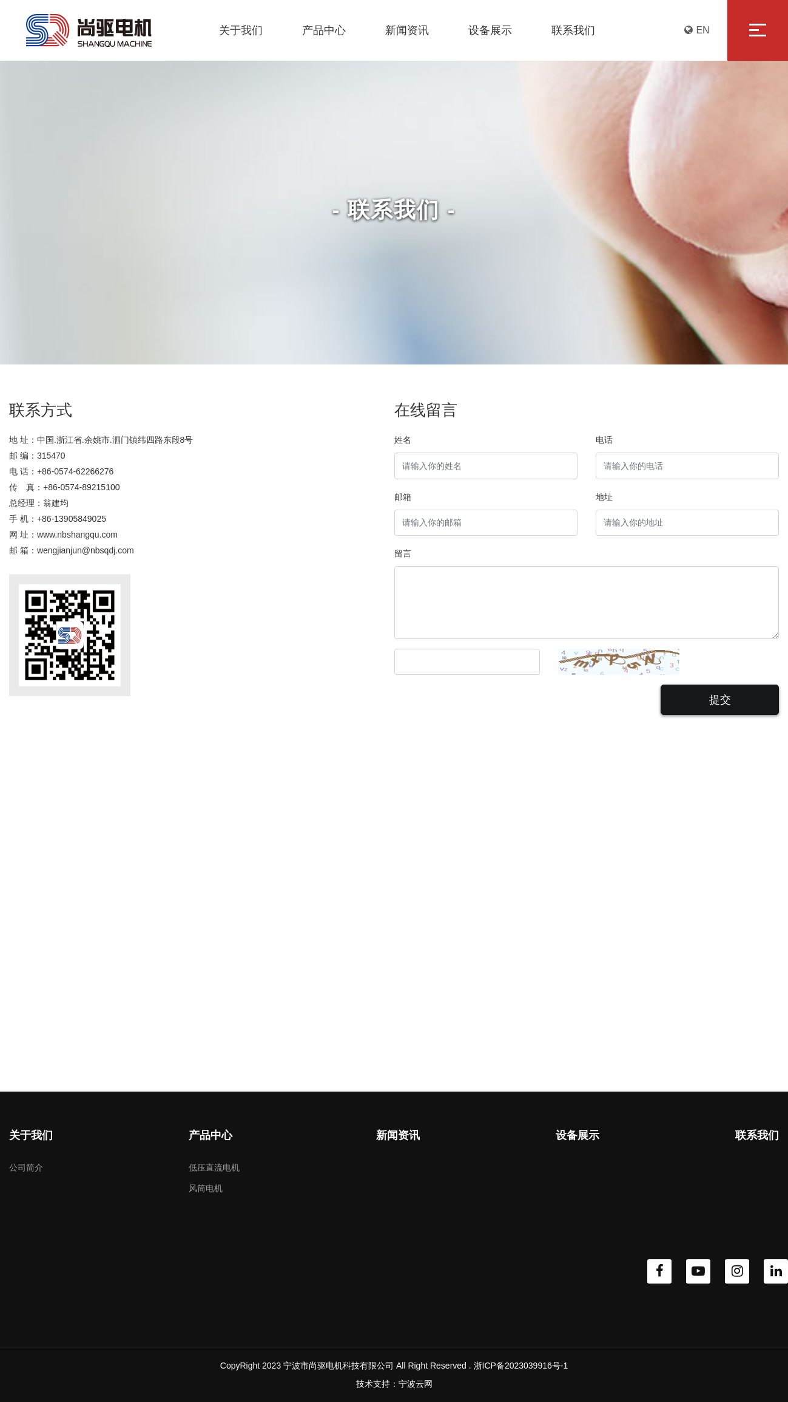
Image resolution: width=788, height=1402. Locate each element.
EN (696, 30)
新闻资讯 (398, 1135)
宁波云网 (416, 1384)
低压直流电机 (214, 1167)
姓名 (402, 440)
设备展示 (577, 1135)
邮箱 (402, 497)
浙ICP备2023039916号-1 (521, 1365)
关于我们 (31, 1135)
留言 (402, 553)
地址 (604, 497)
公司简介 (26, 1167)
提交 (720, 700)
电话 (604, 440)
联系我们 (757, 1135)
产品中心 (210, 1135)
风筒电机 (206, 1188)
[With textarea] (587, 602)
